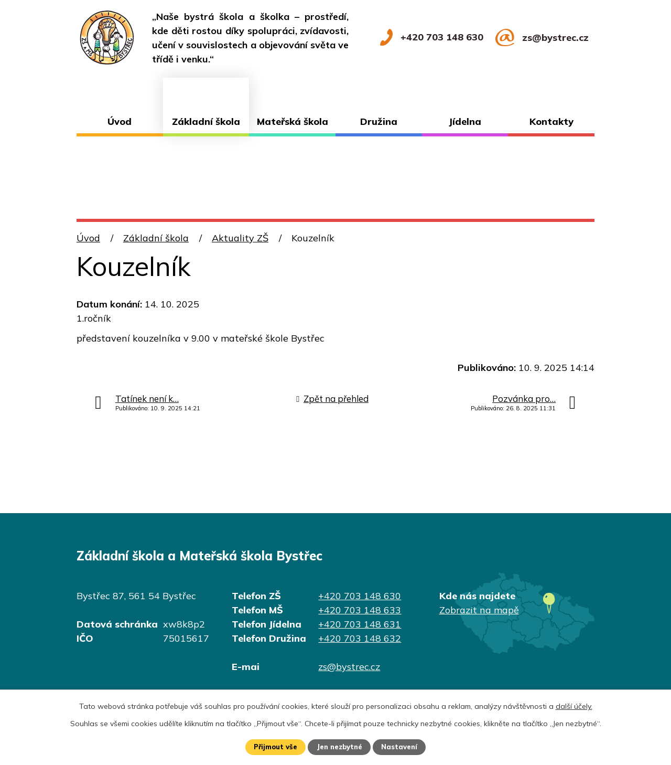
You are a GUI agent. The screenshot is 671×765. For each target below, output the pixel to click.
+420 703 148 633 (359, 610)
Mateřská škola (292, 121)
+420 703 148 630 (359, 596)
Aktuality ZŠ (240, 238)
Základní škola (206, 121)
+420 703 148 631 (359, 624)
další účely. (574, 705)
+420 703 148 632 (359, 638)
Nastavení (403, 746)
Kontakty (551, 121)
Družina (378, 121)
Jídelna (465, 121)
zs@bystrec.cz (349, 667)
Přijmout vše (272, 746)
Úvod (119, 121)
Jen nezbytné (340, 746)
